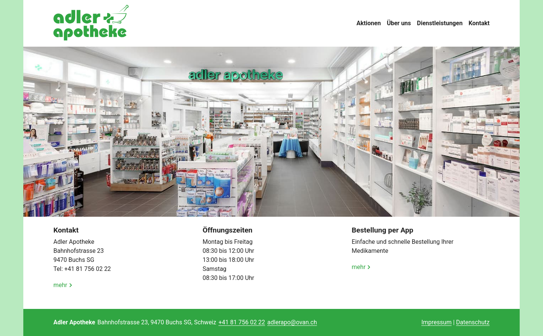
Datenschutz (473, 322)
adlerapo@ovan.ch (292, 322)
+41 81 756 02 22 (241, 322)
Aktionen (368, 23)
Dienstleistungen (440, 23)
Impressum (436, 322)
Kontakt (479, 23)
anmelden (410, 322)
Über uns (399, 23)
